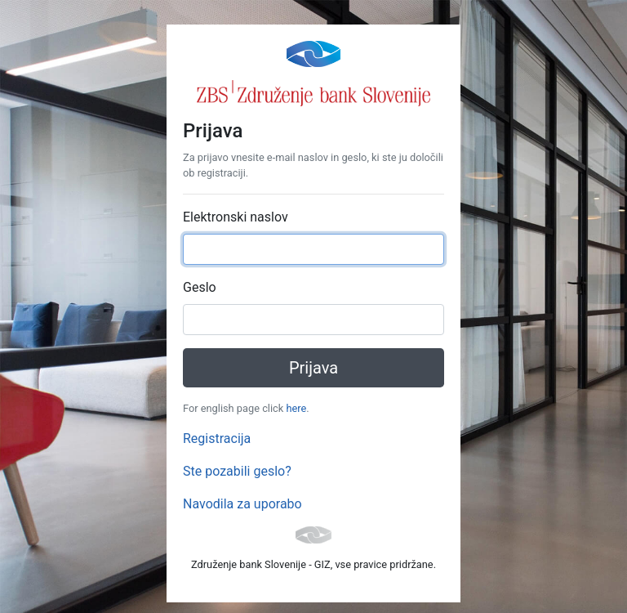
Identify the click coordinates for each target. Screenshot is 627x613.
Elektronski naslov (235, 217)
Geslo (199, 287)
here (296, 408)
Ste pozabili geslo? (237, 471)
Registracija (217, 438)
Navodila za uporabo (242, 504)
